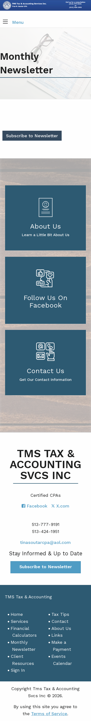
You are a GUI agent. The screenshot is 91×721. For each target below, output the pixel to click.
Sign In (18, 670)
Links (57, 635)
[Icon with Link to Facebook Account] (34, 505)
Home (17, 614)
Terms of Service (49, 713)
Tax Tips (60, 614)
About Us (61, 628)
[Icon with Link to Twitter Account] (60, 505)
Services (19, 621)
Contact (59, 621)
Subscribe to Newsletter (32, 135)
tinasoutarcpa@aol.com (45, 542)
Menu (18, 22)
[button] (5, 22)
